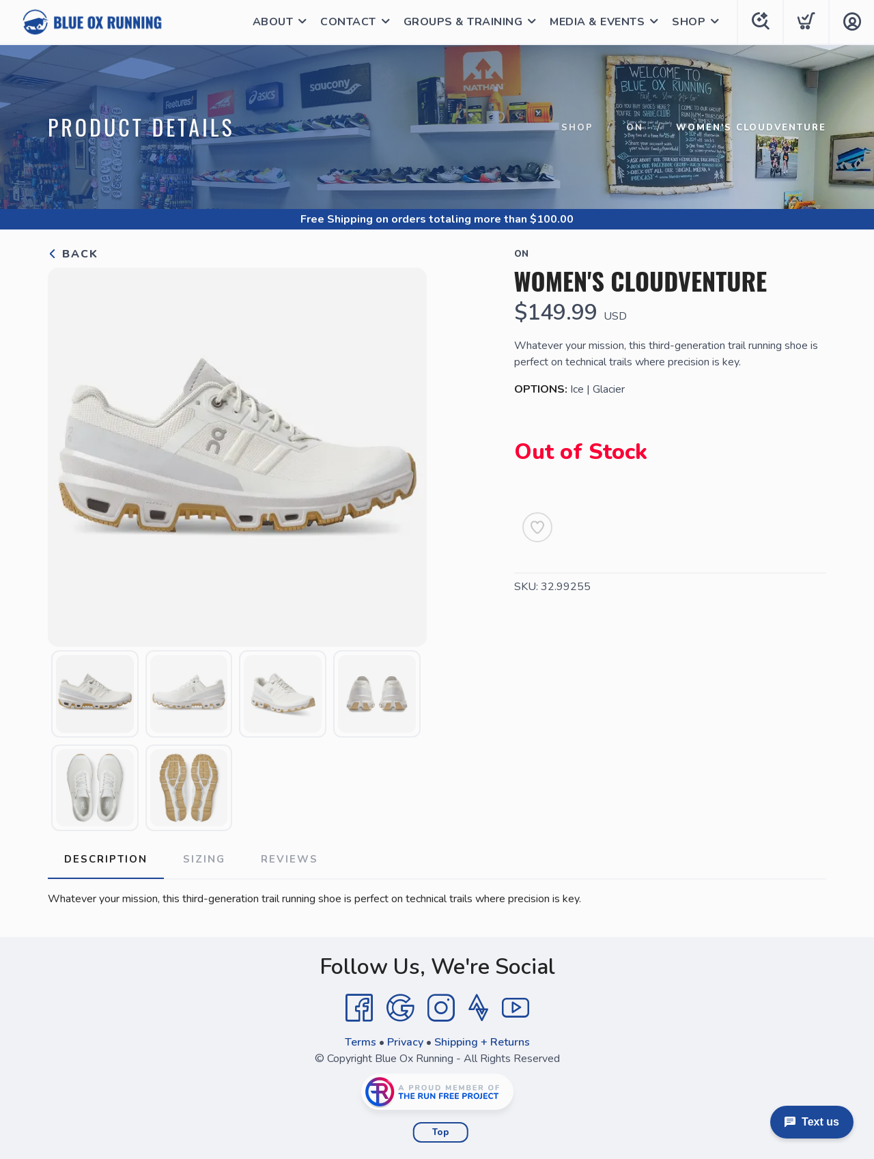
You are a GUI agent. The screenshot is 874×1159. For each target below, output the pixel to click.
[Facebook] (359, 1008)
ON (634, 128)
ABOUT (273, 21)
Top (440, 1132)
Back (73, 254)
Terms (360, 1042)
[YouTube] (515, 1008)
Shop (577, 128)
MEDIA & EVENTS (597, 21)
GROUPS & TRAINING (463, 21)
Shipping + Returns (482, 1042)
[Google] (400, 1008)
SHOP (688, 21)
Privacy (405, 1042)
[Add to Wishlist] (537, 527)
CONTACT (348, 21)
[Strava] (478, 1008)
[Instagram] (441, 1008)
